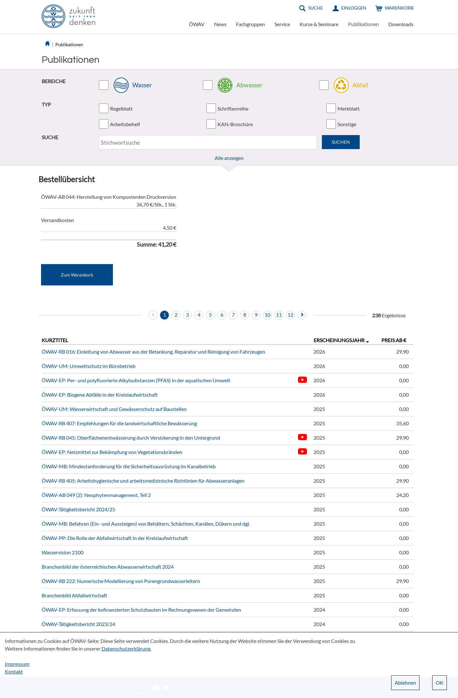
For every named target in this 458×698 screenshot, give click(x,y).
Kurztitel (55, 340)
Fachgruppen (250, 24)
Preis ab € (393, 340)
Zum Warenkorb (77, 274)
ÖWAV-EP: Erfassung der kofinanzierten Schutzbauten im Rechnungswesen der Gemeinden (141, 610)
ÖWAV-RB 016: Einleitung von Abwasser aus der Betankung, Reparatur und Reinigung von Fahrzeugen (153, 352)
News (220, 24)
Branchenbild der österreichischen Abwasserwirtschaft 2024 (108, 567)
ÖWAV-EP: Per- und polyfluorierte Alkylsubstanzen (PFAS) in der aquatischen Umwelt (136, 380)
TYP (46, 104)
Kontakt (14, 671)
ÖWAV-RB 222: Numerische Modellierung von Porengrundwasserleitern (121, 581)
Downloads (400, 24)
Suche (315, 8)
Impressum (17, 664)
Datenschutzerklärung (125, 648)
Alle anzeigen (229, 158)
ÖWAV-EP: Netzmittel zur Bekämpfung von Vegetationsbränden (112, 452)
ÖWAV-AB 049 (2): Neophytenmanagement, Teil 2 (96, 495)
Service (282, 24)
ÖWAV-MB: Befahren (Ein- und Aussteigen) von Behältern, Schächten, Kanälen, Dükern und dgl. (146, 524)
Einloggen (353, 8)
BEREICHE (54, 81)
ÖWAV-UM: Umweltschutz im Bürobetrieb (88, 366)
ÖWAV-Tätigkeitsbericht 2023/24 (78, 624)
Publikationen (363, 24)
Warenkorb (399, 8)
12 (290, 315)
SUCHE (50, 137)
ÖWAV (197, 24)
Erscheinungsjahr (339, 340)
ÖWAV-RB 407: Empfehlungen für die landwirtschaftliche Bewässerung (119, 423)
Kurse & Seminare (319, 24)
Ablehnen (405, 683)
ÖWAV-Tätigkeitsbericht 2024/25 (78, 509)
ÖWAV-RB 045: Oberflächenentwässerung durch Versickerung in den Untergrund (131, 438)
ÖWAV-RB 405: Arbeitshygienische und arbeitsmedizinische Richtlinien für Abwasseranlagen (143, 481)
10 (267, 315)
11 (279, 315)
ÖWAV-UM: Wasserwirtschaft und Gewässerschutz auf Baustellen (114, 409)
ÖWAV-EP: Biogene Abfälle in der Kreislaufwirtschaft (100, 395)
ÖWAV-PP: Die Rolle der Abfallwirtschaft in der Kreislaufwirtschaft (115, 538)
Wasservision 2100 (62, 552)
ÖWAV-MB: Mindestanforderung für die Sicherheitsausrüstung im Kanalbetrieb (129, 466)
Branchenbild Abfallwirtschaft (74, 595)
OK (439, 683)
